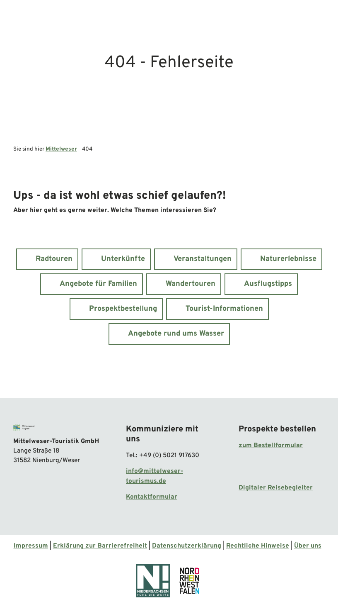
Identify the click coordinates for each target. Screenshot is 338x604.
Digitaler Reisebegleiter (276, 488)
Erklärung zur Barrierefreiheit (100, 546)
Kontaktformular (151, 497)
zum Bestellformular (271, 445)
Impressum (31, 546)
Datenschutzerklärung (186, 546)
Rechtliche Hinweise (257, 546)
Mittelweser (61, 149)
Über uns (307, 546)
